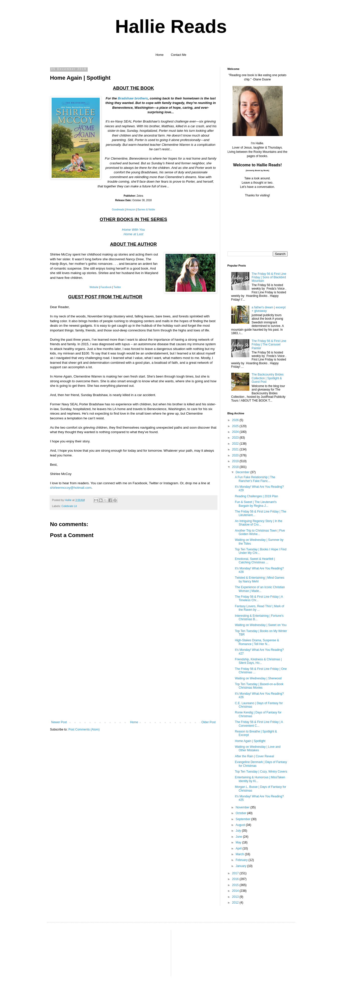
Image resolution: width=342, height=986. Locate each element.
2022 (236, 443)
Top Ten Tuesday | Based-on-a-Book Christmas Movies (259, 685)
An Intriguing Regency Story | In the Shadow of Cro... (258, 522)
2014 (236, 891)
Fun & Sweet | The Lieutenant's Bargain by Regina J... (256, 503)
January (241, 866)
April (239, 848)
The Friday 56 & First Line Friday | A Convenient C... (259, 723)
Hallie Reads (171, 26)
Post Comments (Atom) (84, 729)
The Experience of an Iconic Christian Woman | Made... (260, 588)
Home (160, 55)
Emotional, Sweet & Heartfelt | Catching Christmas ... (255, 560)
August (241, 825)
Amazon (131, 209)
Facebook (105, 287)
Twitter (117, 287)
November (243, 807)
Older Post (208, 722)
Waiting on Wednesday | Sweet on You (260, 625)
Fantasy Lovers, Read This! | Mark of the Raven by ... (259, 607)
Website (93, 287)
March (240, 854)
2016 (236, 879)
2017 (236, 873)
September (243, 819)
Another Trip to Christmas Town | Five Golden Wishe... (260, 532)
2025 (236, 426)
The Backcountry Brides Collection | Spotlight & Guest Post (267, 378)
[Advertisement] (133, 683)
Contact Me (178, 55)
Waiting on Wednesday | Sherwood (258, 678)
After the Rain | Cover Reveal (254, 756)
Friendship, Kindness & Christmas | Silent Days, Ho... (258, 661)
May (239, 842)
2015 (236, 885)
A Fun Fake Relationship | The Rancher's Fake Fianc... (255, 478)
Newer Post (59, 722)
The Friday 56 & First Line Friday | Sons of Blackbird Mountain (269, 277)
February (242, 860)
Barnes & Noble (146, 209)
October (241, 813)
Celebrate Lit (69, 506)
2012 (236, 902)
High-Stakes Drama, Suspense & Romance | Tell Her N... (257, 642)
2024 (236, 432)
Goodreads (118, 209)
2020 (236, 455)
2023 (236, 437)
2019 (236, 461)
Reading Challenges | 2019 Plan (256, 496)
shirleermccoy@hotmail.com (71, 487)
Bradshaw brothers (133, 98)
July (239, 830)
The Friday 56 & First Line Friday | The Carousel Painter (269, 344)
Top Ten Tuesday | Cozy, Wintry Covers (261, 771)
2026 (236, 420)
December (243, 472)
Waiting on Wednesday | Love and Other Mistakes (257, 748)
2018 (236, 467)
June (239, 836)
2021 (236, 449)
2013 (236, 897)
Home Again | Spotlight (250, 741)
